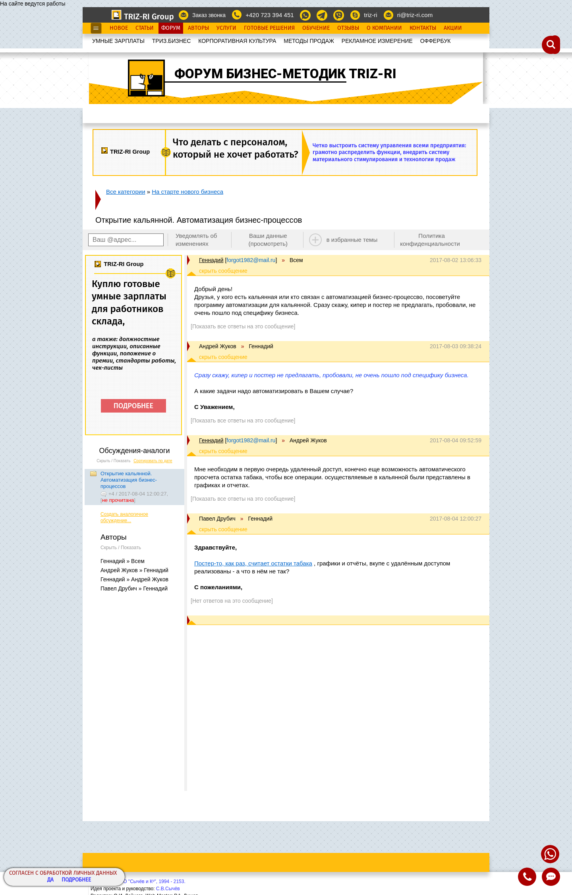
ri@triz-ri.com (415, 15)
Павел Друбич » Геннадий (134, 588)
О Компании (384, 28)
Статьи (144, 28)
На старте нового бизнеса (187, 191)
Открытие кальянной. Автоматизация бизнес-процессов (128, 480)
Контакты (423, 28)
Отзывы (348, 28)
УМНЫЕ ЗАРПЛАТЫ (118, 41)
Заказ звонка (209, 15)
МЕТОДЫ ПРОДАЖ (309, 41)
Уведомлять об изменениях (196, 239)
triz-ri (370, 15)
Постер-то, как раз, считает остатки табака (253, 563)
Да (50, 880)
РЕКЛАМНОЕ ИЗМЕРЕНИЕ (377, 41)
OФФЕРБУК (435, 41)
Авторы (198, 28)
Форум (170, 28)
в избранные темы (352, 239)
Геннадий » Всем (122, 561)
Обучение (316, 28)
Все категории (125, 191)
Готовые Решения (269, 28)
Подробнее (76, 880)
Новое (119, 28)
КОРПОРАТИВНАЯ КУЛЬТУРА (237, 41)
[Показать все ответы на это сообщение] (243, 326)
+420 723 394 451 (269, 15)
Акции (453, 28)
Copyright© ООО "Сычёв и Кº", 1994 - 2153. (138, 881)
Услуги (226, 28)
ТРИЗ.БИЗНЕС (171, 41)
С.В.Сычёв (168, 888)
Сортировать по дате (152, 461)
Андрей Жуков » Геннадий (134, 570)
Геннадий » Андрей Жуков (134, 579)
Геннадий (211, 260)
